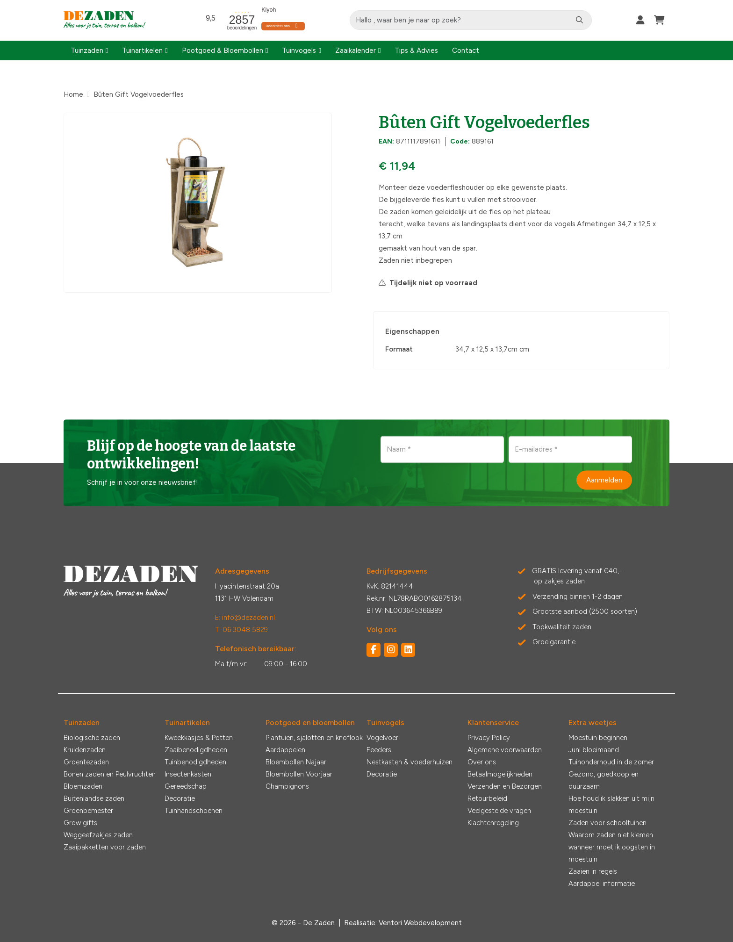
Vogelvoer (382, 737)
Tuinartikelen (142, 50)
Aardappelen (285, 750)
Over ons (481, 762)
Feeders (378, 750)
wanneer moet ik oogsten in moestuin (611, 853)
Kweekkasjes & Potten (199, 737)
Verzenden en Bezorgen (504, 786)
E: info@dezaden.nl (245, 617)
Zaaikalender (355, 50)
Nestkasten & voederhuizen (409, 762)
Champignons (287, 786)
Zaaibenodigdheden (196, 750)
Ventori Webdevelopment (420, 923)
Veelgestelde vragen (499, 810)
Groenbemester (88, 810)
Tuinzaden (87, 50)
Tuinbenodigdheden (195, 762)
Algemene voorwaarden (504, 750)
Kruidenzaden (85, 750)
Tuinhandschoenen (194, 810)
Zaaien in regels (592, 871)
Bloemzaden (83, 786)
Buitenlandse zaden (94, 798)
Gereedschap (186, 786)
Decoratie (180, 798)
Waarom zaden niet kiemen (610, 835)
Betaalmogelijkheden (499, 774)
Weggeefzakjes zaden (98, 835)
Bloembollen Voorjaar (299, 774)
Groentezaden (86, 762)
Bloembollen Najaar (296, 762)
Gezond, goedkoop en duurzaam (603, 780)
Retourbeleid (487, 798)
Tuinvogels (299, 50)
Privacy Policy (488, 737)
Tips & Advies (416, 50)
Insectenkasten (188, 774)
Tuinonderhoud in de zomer (611, 762)
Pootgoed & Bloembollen (222, 50)
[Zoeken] (579, 20)
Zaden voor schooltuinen (607, 823)
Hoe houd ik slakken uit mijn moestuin (611, 804)
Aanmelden (604, 479)
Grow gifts (80, 823)
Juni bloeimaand (593, 750)
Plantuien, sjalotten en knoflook (314, 737)
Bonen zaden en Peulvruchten (110, 774)
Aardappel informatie (601, 883)
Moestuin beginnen (597, 737)
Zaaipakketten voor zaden (105, 847)
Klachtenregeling (493, 823)
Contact (465, 50)
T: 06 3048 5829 (241, 630)
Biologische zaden (92, 737)
